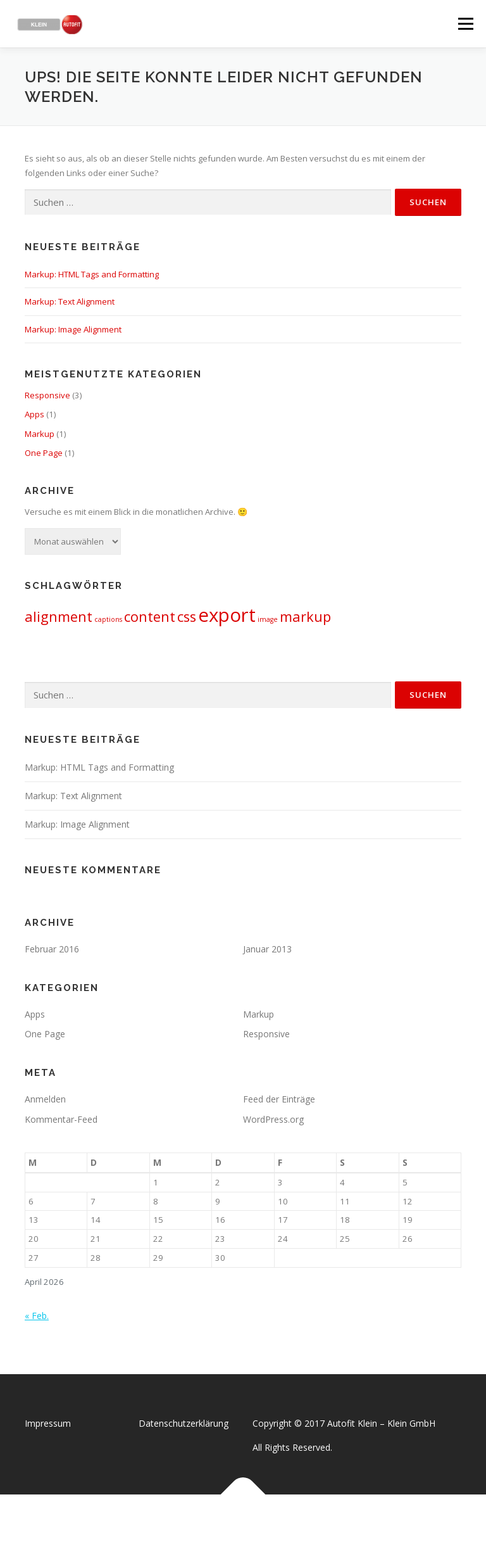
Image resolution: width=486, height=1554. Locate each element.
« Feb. (37, 1316)
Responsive (47, 395)
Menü (465, 23)
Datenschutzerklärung (183, 1423)
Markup (39, 433)
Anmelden (45, 1099)
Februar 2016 (52, 949)
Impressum (48, 1423)
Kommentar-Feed (61, 1119)
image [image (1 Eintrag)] (268, 619)
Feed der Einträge (279, 1099)
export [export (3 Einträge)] (227, 615)
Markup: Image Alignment (73, 329)
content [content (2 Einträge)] (149, 616)
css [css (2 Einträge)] (186, 616)
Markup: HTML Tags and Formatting (92, 274)
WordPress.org (273, 1119)
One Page (44, 452)
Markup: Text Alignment (70, 301)
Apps (34, 414)
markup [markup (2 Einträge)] (305, 616)
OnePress (256, 1524)
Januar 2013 (267, 949)
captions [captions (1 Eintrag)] (108, 619)
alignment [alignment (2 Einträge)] (58, 616)
